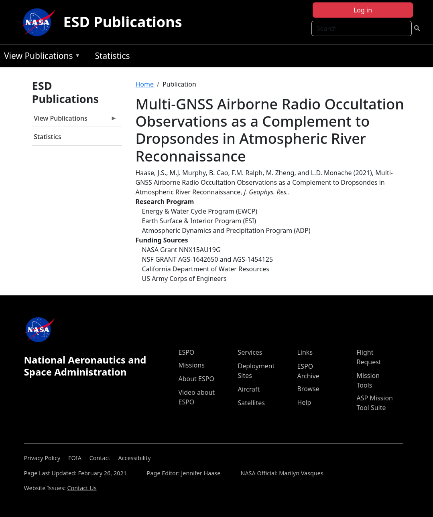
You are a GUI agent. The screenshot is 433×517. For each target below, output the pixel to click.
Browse (308, 388)
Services (250, 352)
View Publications (40, 57)
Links (305, 352)
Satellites (251, 402)
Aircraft (249, 389)
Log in (363, 10)
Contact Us (81, 488)
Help (304, 402)
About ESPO (196, 378)
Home (145, 84)
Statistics (112, 55)
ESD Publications (122, 22)
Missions (191, 365)
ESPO (186, 352)
